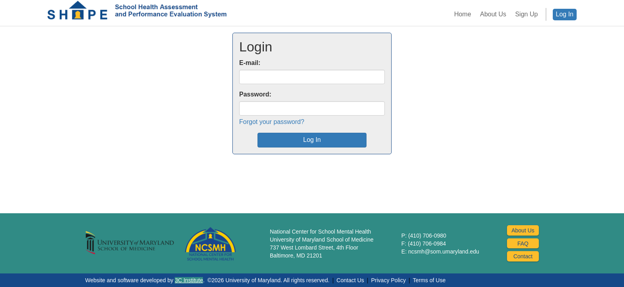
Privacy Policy (388, 280)
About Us (522, 230)
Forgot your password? (271, 121)
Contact (522, 256)
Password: (255, 94)
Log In (564, 14)
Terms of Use (429, 280)
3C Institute (189, 280)
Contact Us (350, 280)
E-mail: (249, 62)
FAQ (522, 243)
